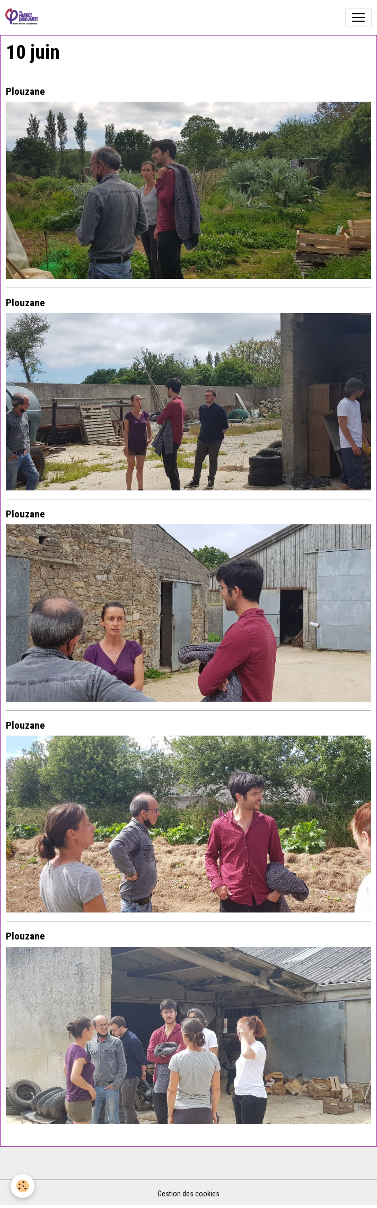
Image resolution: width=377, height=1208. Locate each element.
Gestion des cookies (188, 1193)
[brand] (23, 17)
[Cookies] (22, 1186)
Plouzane (25, 91)
